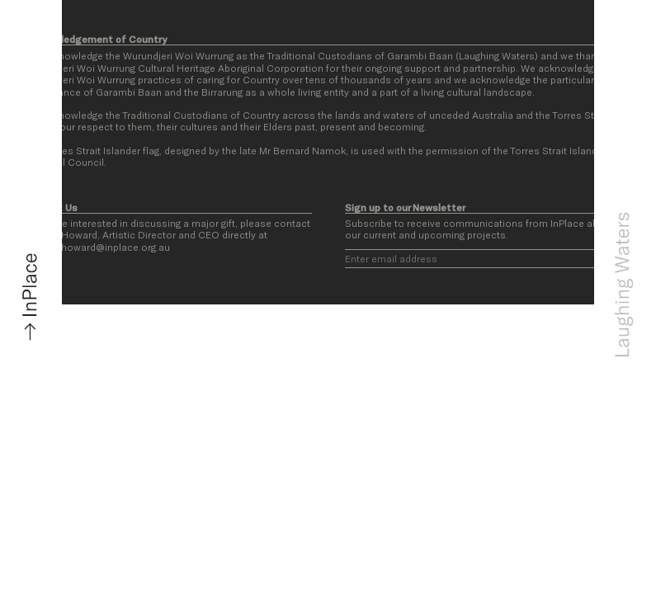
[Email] (488, 258)
